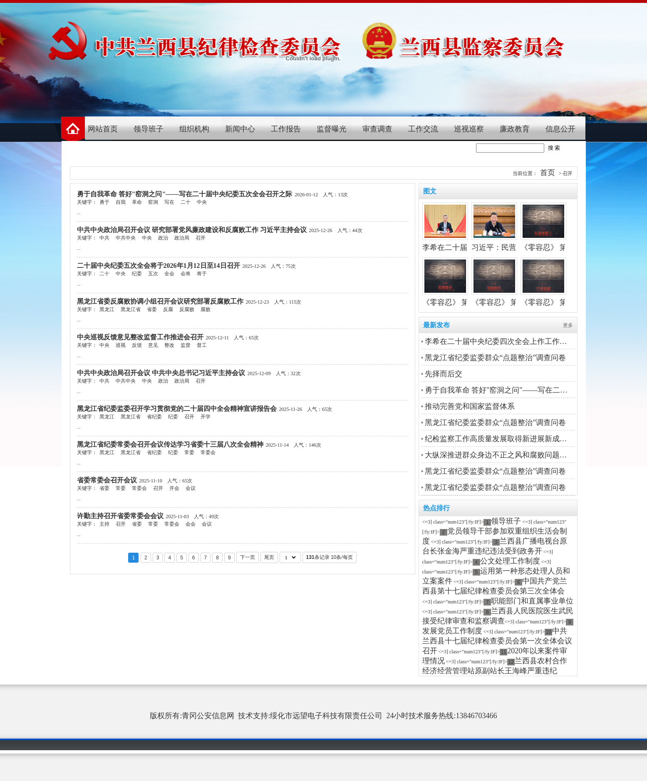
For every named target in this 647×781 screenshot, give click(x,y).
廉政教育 (515, 129)
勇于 (104, 202)
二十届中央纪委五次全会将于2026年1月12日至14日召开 (158, 265)
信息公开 (560, 129)
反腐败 (186, 309)
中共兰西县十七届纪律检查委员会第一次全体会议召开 (497, 641)
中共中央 (126, 238)
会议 (191, 488)
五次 (153, 274)
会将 (186, 274)
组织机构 (194, 129)
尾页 (269, 557)
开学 (206, 417)
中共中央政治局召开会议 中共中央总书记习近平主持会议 (161, 372)
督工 (202, 345)
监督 (186, 345)
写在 (169, 202)
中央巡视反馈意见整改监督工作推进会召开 (140, 337)
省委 (152, 309)
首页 (547, 172)
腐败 (206, 309)
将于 (202, 274)
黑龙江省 (131, 309)
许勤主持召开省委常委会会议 (120, 515)
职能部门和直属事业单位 (532, 601)
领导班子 (149, 129)
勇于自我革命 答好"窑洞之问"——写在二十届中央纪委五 (499, 390)
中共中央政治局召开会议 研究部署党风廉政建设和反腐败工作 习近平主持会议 (192, 229)
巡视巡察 (469, 129)
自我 (121, 202)
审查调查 (377, 129)
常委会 (208, 452)
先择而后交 (443, 374)
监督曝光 (332, 129)
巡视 (121, 345)
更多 (568, 325)
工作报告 (286, 129)
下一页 (247, 557)
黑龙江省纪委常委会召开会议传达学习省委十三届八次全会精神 (170, 444)
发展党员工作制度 (452, 631)
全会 (169, 274)
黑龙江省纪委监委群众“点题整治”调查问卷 (495, 357)
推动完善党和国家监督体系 (470, 406)
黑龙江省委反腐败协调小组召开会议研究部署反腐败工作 (160, 301)
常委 (189, 452)
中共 (104, 238)
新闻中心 (240, 129)
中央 (202, 202)
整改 (169, 345)
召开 (201, 238)
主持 (104, 524)
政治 (163, 238)
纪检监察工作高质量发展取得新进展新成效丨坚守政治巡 (499, 439)
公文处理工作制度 (510, 561)
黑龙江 (106, 309)
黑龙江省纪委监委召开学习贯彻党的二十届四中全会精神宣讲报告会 (177, 408)
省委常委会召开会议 (107, 480)
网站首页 (103, 129)
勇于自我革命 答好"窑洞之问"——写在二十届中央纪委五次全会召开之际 (185, 194)
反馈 (137, 345)
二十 (186, 202)
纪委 (137, 274)
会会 (191, 524)
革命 (137, 202)
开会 (174, 488)
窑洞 (153, 202)
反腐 (168, 309)
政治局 (181, 238)
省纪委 (154, 417)
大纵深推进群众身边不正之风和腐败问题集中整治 (499, 455)
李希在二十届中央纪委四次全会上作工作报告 (499, 341)
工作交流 (423, 129)
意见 (153, 345)
